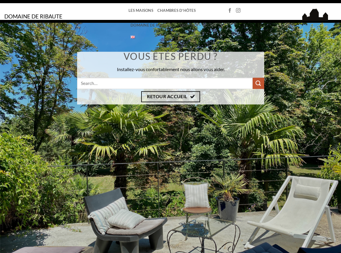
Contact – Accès (197, 25)
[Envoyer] (258, 83)
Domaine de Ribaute (153, 25)
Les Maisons (140, 10)
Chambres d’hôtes (176, 10)
